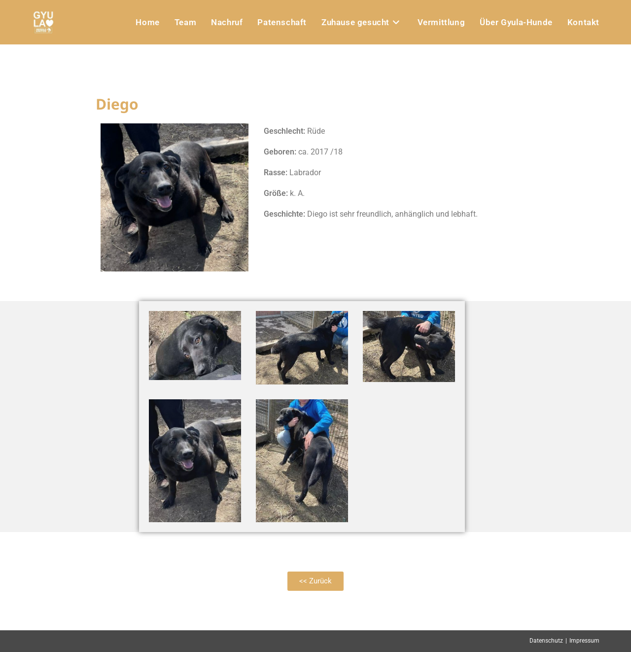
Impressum (584, 640)
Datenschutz (546, 640)
